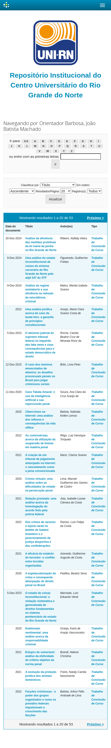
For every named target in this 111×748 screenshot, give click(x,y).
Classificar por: (30, 185)
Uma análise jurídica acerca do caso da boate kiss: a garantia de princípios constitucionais (39, 317)
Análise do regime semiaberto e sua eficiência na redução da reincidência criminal (39, 293)
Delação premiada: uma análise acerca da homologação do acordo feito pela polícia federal (40, 506)
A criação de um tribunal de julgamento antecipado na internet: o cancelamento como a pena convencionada (40, 463)
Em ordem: (83, 185)
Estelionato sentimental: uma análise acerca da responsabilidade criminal (36, 636)
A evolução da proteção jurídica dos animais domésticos (40, 675)
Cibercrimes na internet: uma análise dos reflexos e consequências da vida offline (40, 419)
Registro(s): (79, 191)
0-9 (26, 141)
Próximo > (95, 218)
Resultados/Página (47, 191)
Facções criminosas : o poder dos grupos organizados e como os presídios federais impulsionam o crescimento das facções (40, 703)
